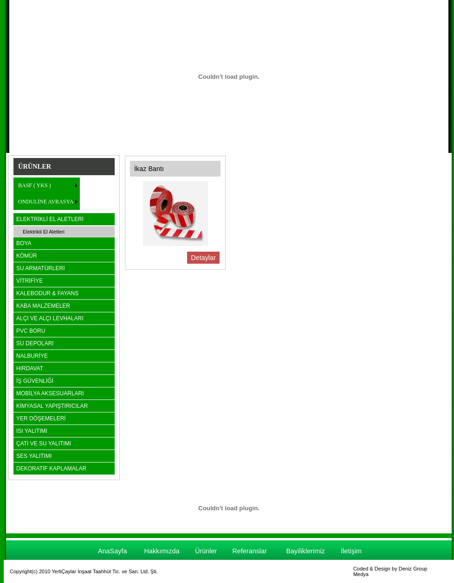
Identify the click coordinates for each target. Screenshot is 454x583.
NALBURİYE (32, 356)
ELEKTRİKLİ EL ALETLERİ (50, 219)
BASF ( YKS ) (34, 185)
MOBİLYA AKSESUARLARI (50, 393)
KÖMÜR (26, 256)
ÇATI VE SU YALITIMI (43, 443)
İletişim (351, 551)
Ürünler (206, 551)
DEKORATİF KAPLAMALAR (51, 468)
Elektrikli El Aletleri (44, 231)
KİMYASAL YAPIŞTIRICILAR (52, 406)
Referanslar (249, 551)
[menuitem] (46, 185)
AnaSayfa (112, 551)
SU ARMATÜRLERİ (40, 268)
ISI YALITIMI (31, 431)
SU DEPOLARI (35, 343)
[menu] (46, 194)
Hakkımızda (162, 551)
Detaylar (203, 257)
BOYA (23, 243)
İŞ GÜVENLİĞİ (34, 381)
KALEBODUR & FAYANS (47, 293)
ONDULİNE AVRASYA (45, 201)
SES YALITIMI (34, 456)
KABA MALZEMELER (43, 306)
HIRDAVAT (29, 368)
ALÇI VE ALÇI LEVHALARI (50, 318)
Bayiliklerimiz (305, 551)
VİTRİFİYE (29, 281)
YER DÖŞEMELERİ (41, 418)
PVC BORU (30, 331)
